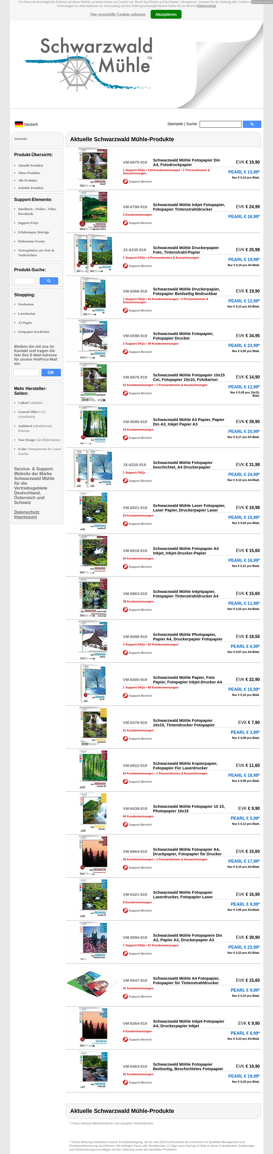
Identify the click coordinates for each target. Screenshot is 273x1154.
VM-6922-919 (135, 765)
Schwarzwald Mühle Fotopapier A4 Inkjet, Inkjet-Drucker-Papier (186, 550)
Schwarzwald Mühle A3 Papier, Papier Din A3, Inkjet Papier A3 (188, 421)
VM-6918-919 (135, 550)
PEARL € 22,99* (244, 947)
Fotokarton (26, 304)
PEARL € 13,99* (244, 172)
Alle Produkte (27, 180)
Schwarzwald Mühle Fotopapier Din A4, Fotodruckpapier (186, 162)
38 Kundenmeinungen (163, 343)
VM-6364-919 (135, 1023)
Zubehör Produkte (30, 188)
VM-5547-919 (135, 980)
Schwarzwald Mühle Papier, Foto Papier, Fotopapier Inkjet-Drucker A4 (187, 679)
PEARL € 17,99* (244, 861)
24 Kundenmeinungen (138, 773)
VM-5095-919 (135, 421)
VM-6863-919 (135, 593)
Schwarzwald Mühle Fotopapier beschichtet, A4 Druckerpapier (182, 464)
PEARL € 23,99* (244, 345)
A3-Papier (25, 323)
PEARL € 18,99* (244, 775)
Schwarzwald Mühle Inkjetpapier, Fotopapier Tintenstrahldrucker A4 (185, 593)
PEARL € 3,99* (245, 732)
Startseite (175, 124)
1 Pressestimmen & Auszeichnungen (181, 385)
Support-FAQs (28, 223)
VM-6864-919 (135, 851)
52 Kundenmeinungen (138, 385)
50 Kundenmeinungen (138, 816)
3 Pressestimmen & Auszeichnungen (173, 257)
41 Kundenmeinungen (163, 299)
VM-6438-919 (135, 808)
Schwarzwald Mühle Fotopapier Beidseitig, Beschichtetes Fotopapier (188, 1066)
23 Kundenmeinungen (138, 515)
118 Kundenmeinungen (164, 170)
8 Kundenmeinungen (137, 902)
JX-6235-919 (134, 249)
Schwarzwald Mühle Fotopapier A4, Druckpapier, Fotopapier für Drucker (187, 851)
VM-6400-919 (135, 679)
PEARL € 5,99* (245, 818)
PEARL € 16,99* (244, 216)
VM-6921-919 (135, 507)
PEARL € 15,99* (244, 517)
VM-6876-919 (135, 377)
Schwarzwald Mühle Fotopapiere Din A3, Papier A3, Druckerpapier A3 (187, 937)
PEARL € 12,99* (244, 301)
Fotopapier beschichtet (33, 332)
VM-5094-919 (135, 937)
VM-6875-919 (135, 162)
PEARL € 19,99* (244, 259)
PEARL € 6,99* (245, 646)
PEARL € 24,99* (244, 474)
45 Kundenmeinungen (138, 859)
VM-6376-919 (135, 722)
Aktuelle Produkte (30, 165)
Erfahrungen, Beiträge (33, 232)
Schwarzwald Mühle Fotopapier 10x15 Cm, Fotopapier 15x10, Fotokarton (189, 377)
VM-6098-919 (135, 636)
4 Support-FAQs (134, 644)
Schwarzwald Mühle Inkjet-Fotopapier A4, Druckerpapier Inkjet (188, 1023)
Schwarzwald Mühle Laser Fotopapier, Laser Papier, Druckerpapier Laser (189, 507)
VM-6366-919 (135, 291)
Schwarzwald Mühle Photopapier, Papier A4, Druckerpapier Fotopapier (187, 636)
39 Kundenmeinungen (138, 601)
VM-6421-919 (135, 894)
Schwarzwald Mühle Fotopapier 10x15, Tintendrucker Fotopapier (184, 722)
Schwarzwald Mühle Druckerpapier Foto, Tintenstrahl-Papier (186, 249)
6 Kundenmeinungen (137, 1031)
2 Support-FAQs (134, 343)
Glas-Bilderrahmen (39, 440)
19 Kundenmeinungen (138, 429)
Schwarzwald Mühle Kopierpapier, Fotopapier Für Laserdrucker (185, 765)
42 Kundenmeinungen (138, 1074)
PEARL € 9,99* (245, 904)
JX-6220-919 (134, 464)
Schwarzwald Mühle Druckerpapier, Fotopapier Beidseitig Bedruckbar (186, 291)
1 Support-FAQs (134, 170)
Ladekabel (30, 403)
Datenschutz (206, 6)
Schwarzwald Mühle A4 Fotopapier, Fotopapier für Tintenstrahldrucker (186, 980)
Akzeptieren (165, 14)
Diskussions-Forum (31, 241)
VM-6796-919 (135, 206)
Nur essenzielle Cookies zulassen (117, 14)
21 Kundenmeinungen (138, 730)
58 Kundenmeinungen (163, 687)
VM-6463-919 (135, 1066)
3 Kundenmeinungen (137, 214)
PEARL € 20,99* (244, 431)
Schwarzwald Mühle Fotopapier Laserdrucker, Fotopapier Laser (183, 894)
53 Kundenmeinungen (163, 644)
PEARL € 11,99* (244, 387)
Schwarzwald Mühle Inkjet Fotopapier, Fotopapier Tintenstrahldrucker (189, 206)
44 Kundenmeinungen (138, 558)
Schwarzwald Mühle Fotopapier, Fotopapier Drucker (183, 335)
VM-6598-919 (135, 335)
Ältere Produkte (29, 173)
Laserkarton (26, 314)
